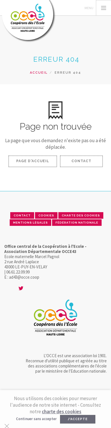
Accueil (39, 73)
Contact (81, 161)
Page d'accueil (32, 161)
